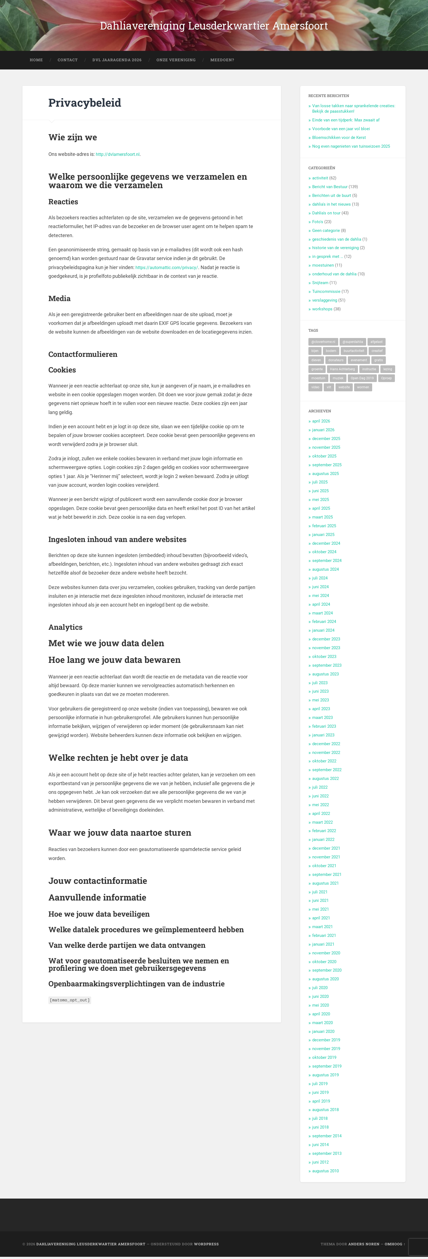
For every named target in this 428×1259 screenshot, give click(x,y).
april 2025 (321, 510)
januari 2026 (323, 432)
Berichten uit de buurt (331, 197)
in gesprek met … (327, 258)
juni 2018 (320, 1129)
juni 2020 (320, 998)
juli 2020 (320, 989)
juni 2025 (320, 493)
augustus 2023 (325, 676)
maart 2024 (322, 615)
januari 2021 (323, 946)
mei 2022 (320, 806)
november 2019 (326, 1050)
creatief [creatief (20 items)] (377, 353)
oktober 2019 (324, 1059)
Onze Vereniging (176, 61)
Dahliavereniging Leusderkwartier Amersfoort (214, 26)
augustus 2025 (325, 475)
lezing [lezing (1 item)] (387, 371)
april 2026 (321, 423)
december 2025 (326, 440)
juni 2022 (320, 797)
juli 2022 (320, 789)
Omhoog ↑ (395, 1246)
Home (36, 61)
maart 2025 (322, 519)
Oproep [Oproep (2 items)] (386, 380)
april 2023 (321, 711)
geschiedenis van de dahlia (336, 241)
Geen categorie (326, 232)
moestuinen (323, 267)
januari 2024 (323, 632)
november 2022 (326, 754)
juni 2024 (320, 588)
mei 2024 (320, 597)
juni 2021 (320, 902)
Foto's (317, 223)
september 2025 (327, 466)
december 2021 (326, 850)
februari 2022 (324, 832)
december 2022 (326, 745)
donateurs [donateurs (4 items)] (335, 362)
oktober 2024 (324, 554)
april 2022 (321, 815)
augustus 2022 (325, 780)
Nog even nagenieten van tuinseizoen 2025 (351, 148)
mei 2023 (320, 702)
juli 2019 (320, 1085)
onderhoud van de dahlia (334, 275)
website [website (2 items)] (344, 389)
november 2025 (326, 449)
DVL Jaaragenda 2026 (117, 61)
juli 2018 (320, 1120)
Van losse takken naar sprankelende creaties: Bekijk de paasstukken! (353, 111)
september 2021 (327, 876)
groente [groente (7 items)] (317, 371)
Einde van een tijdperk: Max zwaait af (346, 122)
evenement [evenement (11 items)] (359, 362)
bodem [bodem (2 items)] (331, 353)
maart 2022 (322, 824)
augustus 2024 (325, 571)
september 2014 (327, 1137)
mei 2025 (320, 501)
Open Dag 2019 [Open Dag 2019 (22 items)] (362, 380)
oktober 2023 (324, 658)
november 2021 (326, 858)
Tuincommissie (326, 293)
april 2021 (321, 920)
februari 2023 (324, 728)
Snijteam (320, 284)
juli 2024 (320, 580)
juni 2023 (320, 693)
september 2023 (327, 667)
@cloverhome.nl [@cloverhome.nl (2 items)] (323, 344)
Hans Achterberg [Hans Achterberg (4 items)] (342, 371)
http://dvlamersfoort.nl (120, 156)
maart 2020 (322, 1024)
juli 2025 (320, 484)
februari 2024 (324, 623)
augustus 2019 (325, 1076)
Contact (68, 61)
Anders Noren (364, 1246)
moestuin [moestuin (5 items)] (318, 380)
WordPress (206, 1246)
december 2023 (326, 641)
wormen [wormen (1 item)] (363, 389)
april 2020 (321, 1015)
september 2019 (327, 1068)
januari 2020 (323, 1033)
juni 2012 (320, 1164)
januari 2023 (323, 737)
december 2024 (326, 545)
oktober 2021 (324, 867)
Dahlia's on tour (326, 214)
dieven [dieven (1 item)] (316, 362)
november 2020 (326, 954)
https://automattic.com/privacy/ (170, 269)
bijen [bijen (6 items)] (315, 353)
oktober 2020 (324, 963)
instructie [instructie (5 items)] (369, 371)
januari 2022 (323, 841)
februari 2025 (324, 527)
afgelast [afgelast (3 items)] (377, 344)
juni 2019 (320, 1094)
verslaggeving (324, 302)
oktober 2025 (324, 458)
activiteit (320, 180)
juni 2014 (320, 1146)
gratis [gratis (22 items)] (378, 362)
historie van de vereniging (335, 249)
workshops (322, 310)
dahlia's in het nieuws (331, 206)
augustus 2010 (325, 1172)
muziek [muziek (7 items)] (338, 380)
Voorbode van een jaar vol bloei (341, 130)
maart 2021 (322, 928)
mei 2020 (320, 1007)
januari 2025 (323, 536)
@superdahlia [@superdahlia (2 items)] (353, 344)
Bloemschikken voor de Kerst (339, 139)
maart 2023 (322, 719)
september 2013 (327, 1155)
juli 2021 (320, 893)
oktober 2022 (324, 763)
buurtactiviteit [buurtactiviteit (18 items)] (354, 353)
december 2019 (326, 1042)
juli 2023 (320, 684)
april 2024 (321, 606)
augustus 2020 (325, 981)
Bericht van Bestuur (330, 188)
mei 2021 (320, 911)
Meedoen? (222, 61)
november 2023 (326, 649)
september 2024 (327, 562)
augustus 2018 (325, 1111)
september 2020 (327, 972)
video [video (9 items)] (315, 389)
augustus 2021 (325, 885)
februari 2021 (324, 937)
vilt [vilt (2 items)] (329, 389)
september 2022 (327, 772)
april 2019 (321, 1103)
